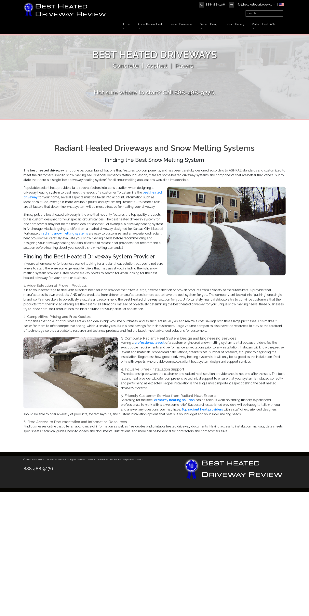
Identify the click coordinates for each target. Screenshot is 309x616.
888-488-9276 (212, 4)
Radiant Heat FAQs (263, 24)
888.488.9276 (38, 468)
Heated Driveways (180, 24)
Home (126, 24)
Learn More (154, 81)
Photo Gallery (235, 24)
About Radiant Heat (150, 24)
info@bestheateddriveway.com (252, 4)
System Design (209, 24)
